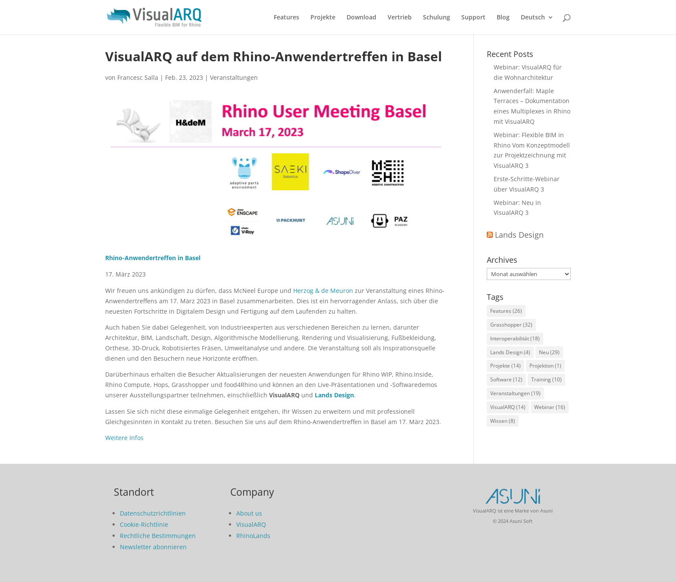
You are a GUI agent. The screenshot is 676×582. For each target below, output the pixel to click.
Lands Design (334, 395)
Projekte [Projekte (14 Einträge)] (505, 365)
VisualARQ (251, 524)
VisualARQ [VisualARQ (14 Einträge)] (508, 407)
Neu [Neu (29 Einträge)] (549, 352)
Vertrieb (400, 17)
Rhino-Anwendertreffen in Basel (152, 258)
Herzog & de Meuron (323, 290)
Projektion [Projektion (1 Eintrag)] (545, 365)
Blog (503, 17)
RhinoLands (253, 536)
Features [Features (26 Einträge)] (506, 311)
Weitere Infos (124, 438)
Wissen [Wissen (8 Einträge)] (502, 421)
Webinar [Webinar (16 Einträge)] (549, 407)
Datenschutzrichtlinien (153, 513)
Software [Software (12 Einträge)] (506, 379)
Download (361, 17)
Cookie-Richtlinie (144, 524)
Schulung (436, 17)
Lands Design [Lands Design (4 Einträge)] (510, 352)
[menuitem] (537, 24)
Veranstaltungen (234, 77)
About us (249, 513)
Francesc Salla (137, 77)
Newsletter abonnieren (153, 547)
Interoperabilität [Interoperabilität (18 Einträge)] (515, 338)
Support (473, 17)
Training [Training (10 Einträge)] (546, 379)
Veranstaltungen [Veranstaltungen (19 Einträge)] (515, 393)
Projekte (322, 17)
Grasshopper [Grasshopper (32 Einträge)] (511, 324)
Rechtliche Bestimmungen (158, 536)
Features (286, 17)
